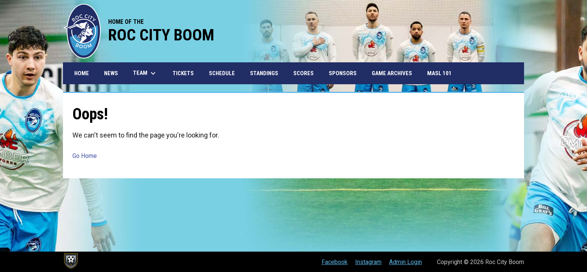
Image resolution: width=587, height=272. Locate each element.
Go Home (84, 155)
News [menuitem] (111, 73)
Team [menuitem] (145, 73)
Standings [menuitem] (264, 73)
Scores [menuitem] (303, 73)
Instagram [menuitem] (368, 262)
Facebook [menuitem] (335, 262)
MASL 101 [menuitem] (439, 73)
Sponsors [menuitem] (343, 73)
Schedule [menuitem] (222, 73)
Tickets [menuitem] (183, 73)
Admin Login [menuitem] (405, 262)
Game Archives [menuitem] (392, 73)
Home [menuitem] (81, 73)
